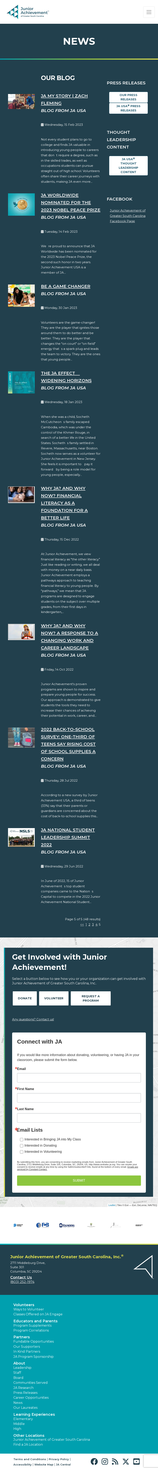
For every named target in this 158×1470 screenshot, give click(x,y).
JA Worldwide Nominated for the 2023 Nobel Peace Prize (70, 202)
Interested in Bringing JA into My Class (52, 1139)
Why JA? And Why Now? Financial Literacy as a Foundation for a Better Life (64, 503)
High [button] (17, 1429)
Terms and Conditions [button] (29, 1459)
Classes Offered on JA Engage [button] (38, 1314)
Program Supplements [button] (32, 1325)
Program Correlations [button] (31, 1330)
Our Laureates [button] (25, 1408)
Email (21, 1069)
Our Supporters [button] (26, 1347)
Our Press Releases (128, 97)
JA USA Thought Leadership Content (128, 165)
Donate (25, 998)
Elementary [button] (23, 1419)
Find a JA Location (28, 1444)
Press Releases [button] (25, 1393)
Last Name (25, 1109)
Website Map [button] (43, 1464)
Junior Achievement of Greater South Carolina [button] (51, 1440)
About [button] (19, 1363)
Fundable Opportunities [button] (33, 1341)
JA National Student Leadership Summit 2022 (68, 837)
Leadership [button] (22, 1368)
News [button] (17, 1403)
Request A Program (91, 998)
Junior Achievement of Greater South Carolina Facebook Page (127, 216)
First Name (25, 1089)
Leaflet (111, 1205)
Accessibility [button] (22, 1464)
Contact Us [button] (21, 1277)
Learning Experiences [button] (34, 1414)
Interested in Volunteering (43, 1151)
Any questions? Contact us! (33, 1019)
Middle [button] (19, 1424)
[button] (95, 1461)
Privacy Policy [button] (59, 1459)
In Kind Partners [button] (26, 1351)
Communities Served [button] (30, 1383)
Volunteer (53, 998)
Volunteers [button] (23, 1305)
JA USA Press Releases (128, 108)
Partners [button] (21, 1337)
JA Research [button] (23, 1388)
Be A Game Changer (65, 286)
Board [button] (18, 1378)
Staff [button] (17, 1373)
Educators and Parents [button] (35, 1321)
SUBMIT (79, 1180)
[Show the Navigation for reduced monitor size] (149, 12)
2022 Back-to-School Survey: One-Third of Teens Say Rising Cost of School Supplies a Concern (68, 744)
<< (82, 924)
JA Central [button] (63, 1464)
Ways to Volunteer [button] (28, 1309)
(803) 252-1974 (22, 1282)
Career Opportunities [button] (31, 1398)
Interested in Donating (40, 1145)
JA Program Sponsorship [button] (33, 1357)
